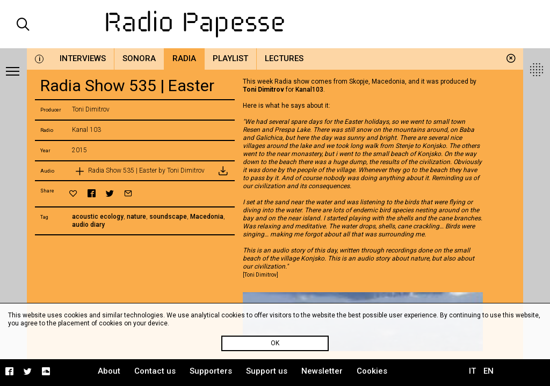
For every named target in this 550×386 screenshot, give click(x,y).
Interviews (83, 58)
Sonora (139, 58)
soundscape (168, 216)
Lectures (284, 58)
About (109, 371)
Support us (266, 371)
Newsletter (322, 371)
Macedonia (206, 216)
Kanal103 (309, 89)
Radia (184, 58)
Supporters (211, 371)
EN (488, 371)
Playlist (230, 58)
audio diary (88, 224)
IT (472, 371)
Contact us (155, 371)
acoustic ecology (98, 216)
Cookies (372, 371)
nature (136, 216)
